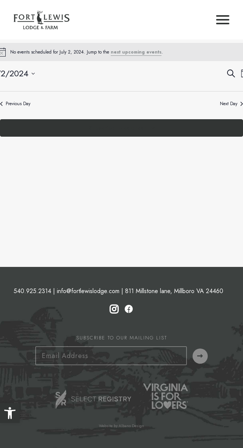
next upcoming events (136, 52)
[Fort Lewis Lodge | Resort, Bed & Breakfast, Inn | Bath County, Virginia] (41, 19)
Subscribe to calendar (117, 128)
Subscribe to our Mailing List (121, 337)
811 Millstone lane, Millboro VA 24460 (174, 291)
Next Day (231, 104)
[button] (10, 413)
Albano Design (131, 426)
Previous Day (15, 104)
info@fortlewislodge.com (88, 291)
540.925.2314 (32, 291)
